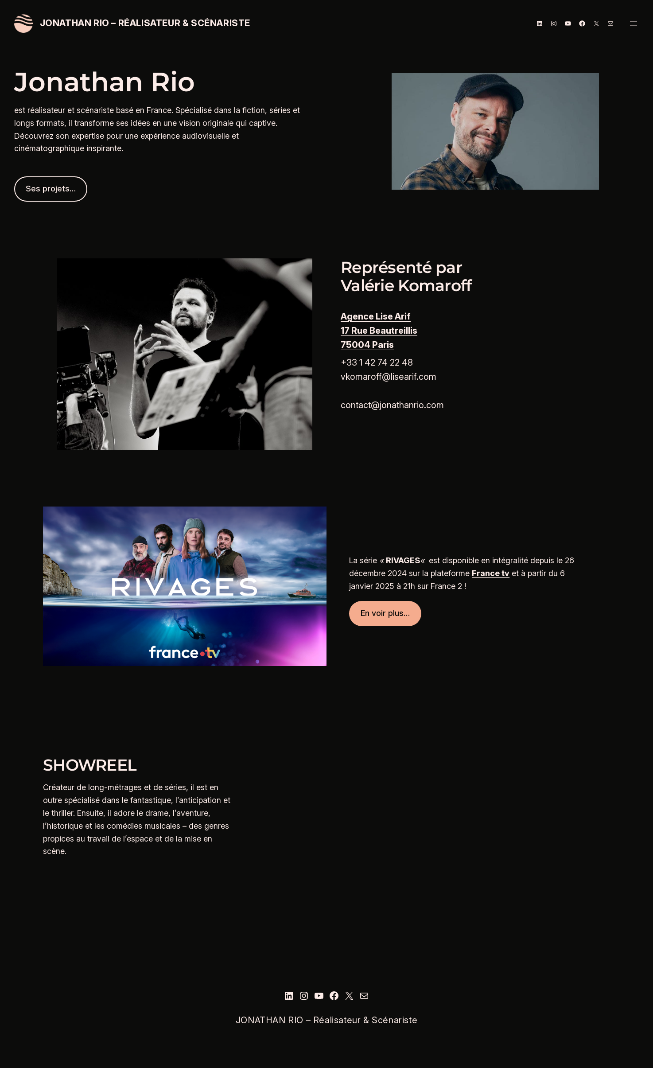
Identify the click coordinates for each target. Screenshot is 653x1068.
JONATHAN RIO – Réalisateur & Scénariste (145, 23)
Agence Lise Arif (376, 316)
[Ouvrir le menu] (633, 23)
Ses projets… (51, 188)
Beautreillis (393, 330)
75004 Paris (367, 344)
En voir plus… (385, 613)
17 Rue (355, 330)
